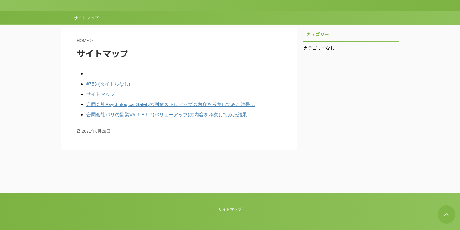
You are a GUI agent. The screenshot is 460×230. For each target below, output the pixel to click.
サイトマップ (86, 17)
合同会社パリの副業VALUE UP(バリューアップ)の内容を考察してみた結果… (169, 114)
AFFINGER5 (45, 197)
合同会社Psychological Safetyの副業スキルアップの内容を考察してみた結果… (170, 104)
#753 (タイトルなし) (108, 84)
